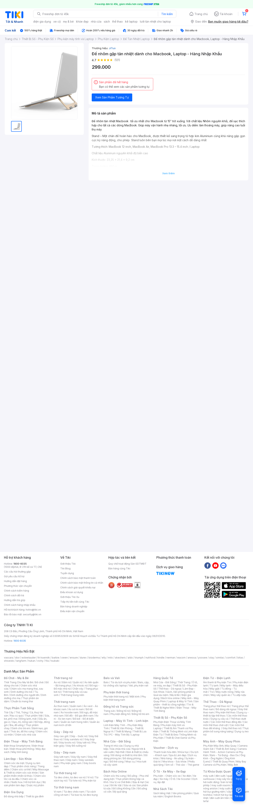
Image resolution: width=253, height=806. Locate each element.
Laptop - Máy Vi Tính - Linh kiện (126, 720)
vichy (40, 660)
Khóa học (183, 752)
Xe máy (164, 778)
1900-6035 (20, 563)
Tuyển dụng (67, 573)
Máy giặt (214, 688)
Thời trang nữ (63, 678)
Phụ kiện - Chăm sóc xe (167, 775)
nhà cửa (96, 21)
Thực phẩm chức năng (23, 766)
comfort (230, 657)
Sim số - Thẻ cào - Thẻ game (182, 764)
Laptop (135, 734)
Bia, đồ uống (17, 725)
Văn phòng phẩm (182, 793)
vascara (8, 657)
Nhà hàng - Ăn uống (172, 758)
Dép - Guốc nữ (78, 736)
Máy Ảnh (233, 764)
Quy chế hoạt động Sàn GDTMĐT (127, 563)
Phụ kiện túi (89, 780)
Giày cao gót (61, 736)
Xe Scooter (183, 778)
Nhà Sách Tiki (163, 789)
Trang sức (109, 710)
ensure (74, 657)
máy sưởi (208, 775)
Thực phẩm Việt (34, 715)
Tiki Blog (65, 568)
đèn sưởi (220, 775)
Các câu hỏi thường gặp (17, 571)
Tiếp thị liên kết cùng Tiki (74, 601)
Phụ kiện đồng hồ (120, 714)
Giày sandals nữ (73, 739)
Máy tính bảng (19, 752)
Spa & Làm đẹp (177, 755)
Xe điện (187, 775)
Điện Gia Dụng (14, 792)
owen (64, 657)
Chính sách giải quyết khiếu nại (77, 587)
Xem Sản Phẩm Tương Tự (112, 97)
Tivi (212, 691)
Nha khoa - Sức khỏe (174, 761)
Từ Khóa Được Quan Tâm (220, 771)
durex (83, 657)
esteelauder (29, 657)
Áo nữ (57, 682)
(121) (117, 60)
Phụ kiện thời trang (116, 692)
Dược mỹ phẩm (35, 785)
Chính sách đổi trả (14, 595)
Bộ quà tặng (120, 791)
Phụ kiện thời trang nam (125, 698)
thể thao (117, 21)
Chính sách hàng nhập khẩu (19, 604)
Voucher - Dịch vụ (165, 747)
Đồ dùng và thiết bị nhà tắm (126, 755)
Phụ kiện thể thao (225, 712)
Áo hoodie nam (69, 712)
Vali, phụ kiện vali (138, 685)
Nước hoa (16, 782)
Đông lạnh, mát (28, 718)
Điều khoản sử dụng (71, 592)
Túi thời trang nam (66, 787)
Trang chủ (201, 14)
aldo (130, 657)
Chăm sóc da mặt (14, 763)
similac (220, 657)
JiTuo (112, 48)
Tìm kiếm (167, 14)
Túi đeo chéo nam (73, 791)
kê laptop (131, 21)
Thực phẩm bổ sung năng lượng (226, 730)
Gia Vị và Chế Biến (120, 782)
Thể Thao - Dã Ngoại (217, 701)
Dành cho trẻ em (20, 728)
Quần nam (76, 706)
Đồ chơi (39, 682)
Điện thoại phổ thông (22, 748)
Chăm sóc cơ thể (21, 769)
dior (17, 657)
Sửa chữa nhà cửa (120, 748)
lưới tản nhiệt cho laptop (155, 21)
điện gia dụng (42, 21)
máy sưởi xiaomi (229, 788)
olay (211, 657)
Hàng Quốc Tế (163, 678)
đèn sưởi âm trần (219, 797)
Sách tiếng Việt (161, 793)
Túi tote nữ (75, 780)
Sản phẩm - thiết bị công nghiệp (176, 703)
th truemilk (44, 657)
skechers (120, 657)
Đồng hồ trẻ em (140, 714)
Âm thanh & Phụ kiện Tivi (217, 682)
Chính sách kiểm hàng (16, 590)
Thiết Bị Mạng (123, 731)
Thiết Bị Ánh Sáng (225, 748)
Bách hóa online (170, 698)
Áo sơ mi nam (76, 709)
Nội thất (120, 752)
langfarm (21, 660)
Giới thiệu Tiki (68, 563)
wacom (181, 657)
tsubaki (55, 660)
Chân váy (78, 688)
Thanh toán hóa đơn (164, 752)
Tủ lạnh (214, 685)
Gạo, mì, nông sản (22, 721)
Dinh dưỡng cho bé (21, 691)
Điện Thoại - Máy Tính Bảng (23, 741)
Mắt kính (135, 696)
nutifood (150, 657)
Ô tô (172, 778)
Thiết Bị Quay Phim (223, 761)
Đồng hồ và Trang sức (119, 706)
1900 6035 (19, 640)
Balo (106, 682)
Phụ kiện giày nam (71, 763)
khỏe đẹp (82, 21)
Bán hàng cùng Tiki (119, 568)
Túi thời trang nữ (65, 773)
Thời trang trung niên (72, 695)
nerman (170, 657)
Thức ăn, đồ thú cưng (22, 731)
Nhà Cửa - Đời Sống (117, 741)
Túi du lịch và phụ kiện (123, 682)
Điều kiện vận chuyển (72, 611)
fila (47, 660)
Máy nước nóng (224, 691)
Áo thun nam (61, 706)
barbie (55, 657)
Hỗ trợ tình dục (32, 782)
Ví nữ (90, 777)
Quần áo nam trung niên (74, 721)
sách (107, 21)
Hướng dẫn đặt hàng (15, 581)
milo (110, 657)
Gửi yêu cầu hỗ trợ (14, 576)
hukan (31, 660)
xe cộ (57, 21)
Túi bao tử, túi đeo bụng (84, 794)
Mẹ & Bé (175, 695)
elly (104, 657)
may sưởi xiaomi (220, 785)
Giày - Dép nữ (63, 732)
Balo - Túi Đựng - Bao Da (224, 755)
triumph (139, 657)
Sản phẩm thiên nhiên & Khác (24, 774)
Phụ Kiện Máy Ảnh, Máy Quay (219, 745)
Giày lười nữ (83, 742)
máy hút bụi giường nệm (224, 790)
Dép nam (71, 759)
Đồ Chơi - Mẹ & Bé (16, 678)
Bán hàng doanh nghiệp (73, 606)
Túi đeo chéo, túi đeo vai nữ (69, 777)
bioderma (94, 657)
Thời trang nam (64, 701)
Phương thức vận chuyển (18, 585)
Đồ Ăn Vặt (116, 785)
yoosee (202, 657)
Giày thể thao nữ (232, 728)
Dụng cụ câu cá (219, 718)
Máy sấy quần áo (220, 695)
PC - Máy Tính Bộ (119, 734)
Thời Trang (184, 682)
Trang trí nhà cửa (113, 745)
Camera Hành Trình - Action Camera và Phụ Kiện (225, 752)
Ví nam (57, 791)
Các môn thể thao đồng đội (226, 721)
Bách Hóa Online (115, 771)
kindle (160, 657)
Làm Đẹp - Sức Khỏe (18, 758)
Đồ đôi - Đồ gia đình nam (79, 715)
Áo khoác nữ (80, 685)
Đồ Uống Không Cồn (124, 788)
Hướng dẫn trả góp (14, 600)
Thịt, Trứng (21, 712)
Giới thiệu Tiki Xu (69, 596)
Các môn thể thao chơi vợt (225, 723)
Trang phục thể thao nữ (216, 706)
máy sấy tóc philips (228, 778)
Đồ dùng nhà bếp (14, 796)
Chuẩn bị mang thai (22, 701)
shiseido (9, 660)
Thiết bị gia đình (34, 796)
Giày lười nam (61, 756)
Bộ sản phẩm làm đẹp (25, 784)
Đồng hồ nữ (123, 710)
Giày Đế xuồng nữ (76, 745)
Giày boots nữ (67, 742)
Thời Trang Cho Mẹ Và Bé (18, 682)
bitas (240, 657)
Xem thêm (168, 173)
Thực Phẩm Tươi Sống (19, 708)
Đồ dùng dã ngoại (226, 709)
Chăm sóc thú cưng (115, 775)
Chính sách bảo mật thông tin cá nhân (81, 582)
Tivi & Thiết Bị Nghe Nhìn (173, 706)
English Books (173, 796)
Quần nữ (77, 682)
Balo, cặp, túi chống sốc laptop (126, 684)
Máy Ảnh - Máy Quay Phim (221, 741)
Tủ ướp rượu (239, 695)
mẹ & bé (68, 21)
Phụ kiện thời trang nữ (116, 696)
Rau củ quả (16, 715)
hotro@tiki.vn (33, 609)
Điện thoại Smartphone (17, 745)
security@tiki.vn (32, 614)
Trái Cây (8, 712)
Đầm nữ (66, 682)
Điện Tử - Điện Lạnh (216, 678)
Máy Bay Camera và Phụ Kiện (224, 763)
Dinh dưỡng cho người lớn (24, 695)
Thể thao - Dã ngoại (169, 688)
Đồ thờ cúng (117, 761)
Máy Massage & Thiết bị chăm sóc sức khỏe (26, 771)
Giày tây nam (78, 756)
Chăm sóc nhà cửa (25, 734)
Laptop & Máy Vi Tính (180, 701)
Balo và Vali (112, 678)
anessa (192, 657)
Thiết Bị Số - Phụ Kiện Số (170, 717)
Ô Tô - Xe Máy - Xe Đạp (169, 771)
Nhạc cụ (130, 761)
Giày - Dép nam (64, 752)
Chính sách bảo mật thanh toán (78, 577)
